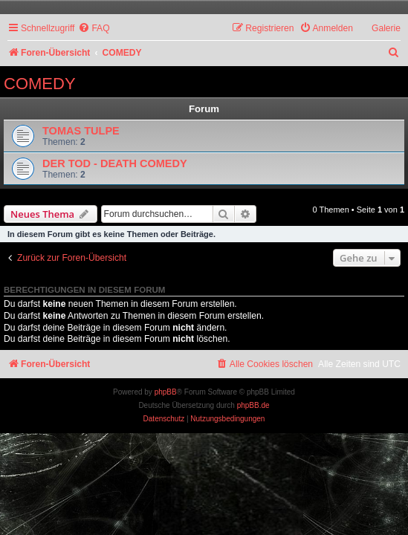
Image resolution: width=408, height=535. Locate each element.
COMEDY (40, 83)
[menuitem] (93, 29)
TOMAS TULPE (81, 131)
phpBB (166, 392)
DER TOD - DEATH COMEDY (114, 163)
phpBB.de (253, 405)
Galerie (386, 28)
